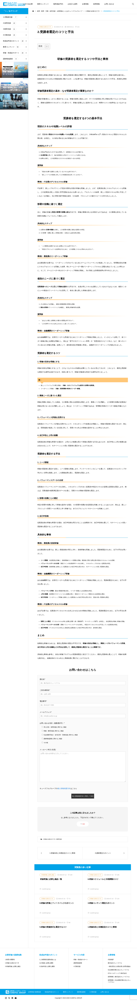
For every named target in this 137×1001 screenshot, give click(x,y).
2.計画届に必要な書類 (46, 963)
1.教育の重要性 (10, 959)
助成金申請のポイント (52, 992)
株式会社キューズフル (115, 963)
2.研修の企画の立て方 (49, 839)
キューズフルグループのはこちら (58, 788)
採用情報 (96, 4)
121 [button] (83, 824)
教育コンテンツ (43, 4)
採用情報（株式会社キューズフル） (119, 976)
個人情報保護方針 (63, 788)
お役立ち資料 (72, 4)
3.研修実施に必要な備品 (12, 966)
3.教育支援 (59, 839)
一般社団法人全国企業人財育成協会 (119, 966)
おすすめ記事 (28, 4)
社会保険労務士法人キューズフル (118, 970)
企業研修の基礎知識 (34, 992)
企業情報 (85, 4)
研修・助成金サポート (81, 959)
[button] (26, 17)
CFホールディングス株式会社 (117, 973)
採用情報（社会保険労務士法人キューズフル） (119, 981)
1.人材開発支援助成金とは (47, 959)
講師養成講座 (78, 963)
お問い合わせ (109, 4)
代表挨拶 (111, 959)
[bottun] (133, 4)
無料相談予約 (58, 4)
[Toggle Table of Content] (45, 46)
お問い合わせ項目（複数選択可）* (52, 723)
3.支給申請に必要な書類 (47, 966)
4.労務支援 (77, 966)
